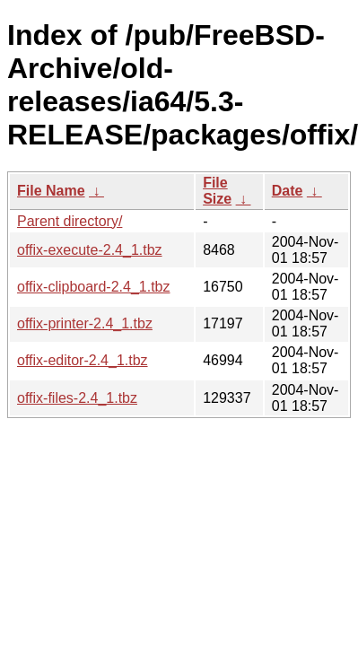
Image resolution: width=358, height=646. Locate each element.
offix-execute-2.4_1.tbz (89, 250)
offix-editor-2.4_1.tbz (82, 360)
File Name (51, 190)
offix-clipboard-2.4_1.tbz (93, 286)
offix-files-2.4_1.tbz (77, 398)
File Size (217, 190)
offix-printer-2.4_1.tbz (85, 323)
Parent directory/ (69, 221)
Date (287, 190)
